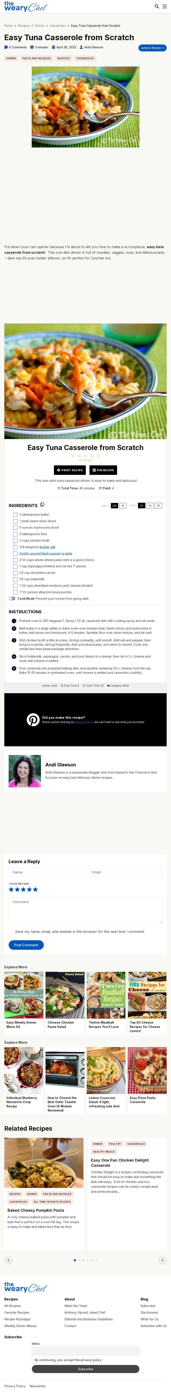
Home (8, 25)
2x (150, 505)
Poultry (115, 1143)
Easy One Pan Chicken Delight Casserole (120, 1162)
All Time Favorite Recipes (52, 1201)
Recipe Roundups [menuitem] (17, 1319)
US (115, 505)
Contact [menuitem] (70, 1325)
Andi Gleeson (93, 47)
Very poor (11, 889)
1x (141, 505)
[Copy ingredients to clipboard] (42, 504)
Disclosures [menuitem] (149, 1312)
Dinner (39, 25)
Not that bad (17, 889)
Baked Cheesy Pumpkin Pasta (36, 1210)
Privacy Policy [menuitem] (14, 1386)
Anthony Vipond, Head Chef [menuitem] (85, 1312)
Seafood (63, 57)
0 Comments (18, 47)
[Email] (125, 872)
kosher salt (47, 546)
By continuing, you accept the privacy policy (67, 1359)
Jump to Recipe (151, 47)
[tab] (75, 1260)
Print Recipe (70, 469)
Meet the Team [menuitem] (75, 1305)
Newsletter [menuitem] (38, 1386)
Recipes (24, 25)
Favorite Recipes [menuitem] (17, 1312)
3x (158, 505)
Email (36, 1343)
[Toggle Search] (156, 6)
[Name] (46, 872)
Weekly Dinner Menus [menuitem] (20, 1325)
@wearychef (82, 721)
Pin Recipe (103, 469)
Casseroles (58, 25)
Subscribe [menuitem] (148, 1305)
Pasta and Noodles (36, 57)
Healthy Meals (104, 1151)
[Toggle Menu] (164, 6)
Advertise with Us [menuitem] (154, 1325)
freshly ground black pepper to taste (46, 553)
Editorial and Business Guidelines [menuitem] (88, 1319)
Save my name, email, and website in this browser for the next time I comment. (80, 931)
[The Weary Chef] (25, 6)
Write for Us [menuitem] (149, 1319)
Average (23, 889)
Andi (54, 685)
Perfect (35, 889)
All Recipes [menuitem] (12, 1305)
